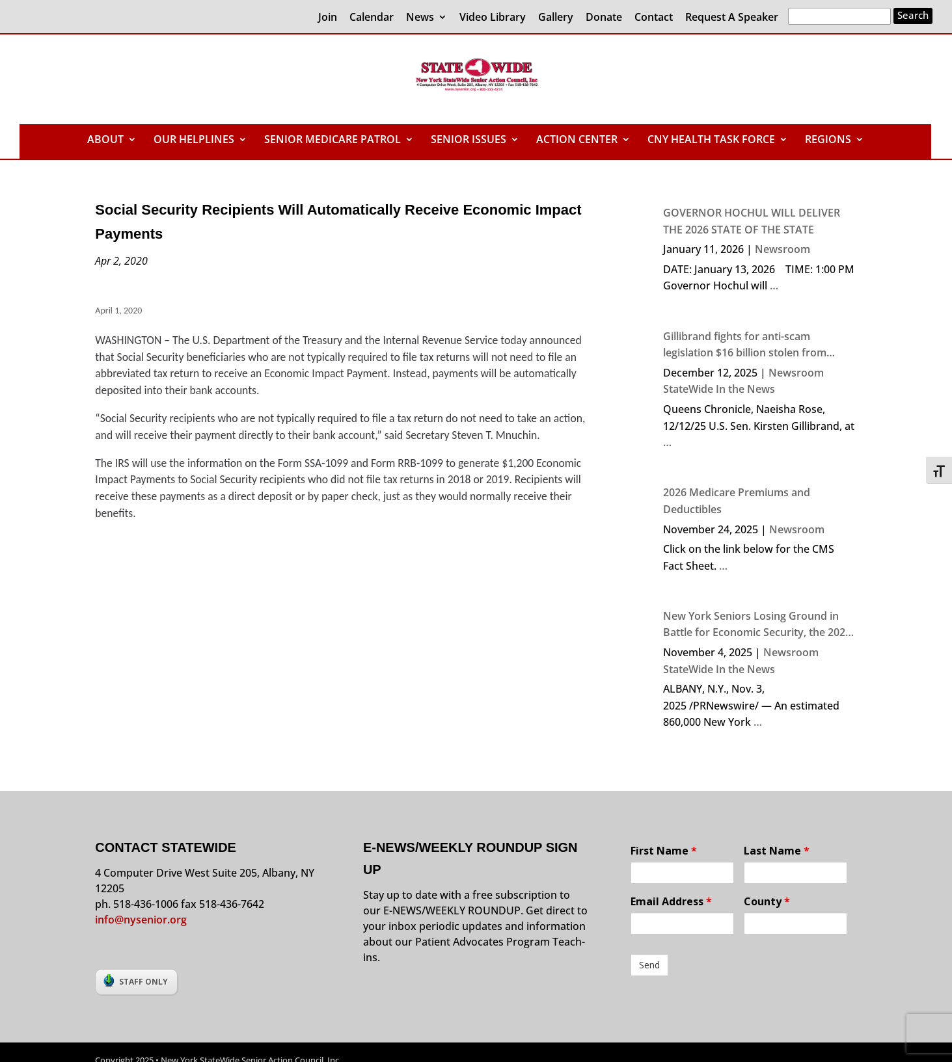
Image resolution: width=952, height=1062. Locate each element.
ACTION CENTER (577, 140)
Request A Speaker (731, 18)
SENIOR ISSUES (468, 140)
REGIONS (828, 140)
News (420, 18)
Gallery (555, 18)
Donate (604, 18)
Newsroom (782, 249)
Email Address (671, 901)
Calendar (371, 18)
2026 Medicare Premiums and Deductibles (736, 500)
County (767, 901)
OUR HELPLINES (194, 140)
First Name (664, 850)
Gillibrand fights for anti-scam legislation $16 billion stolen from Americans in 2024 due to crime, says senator (754, 345)
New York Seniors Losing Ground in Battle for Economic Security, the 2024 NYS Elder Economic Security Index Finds (757, 625)
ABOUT (105, 140)
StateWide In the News (719, 389)
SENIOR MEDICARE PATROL (332, 140)
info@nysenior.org (141, 919)
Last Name (776, 850)
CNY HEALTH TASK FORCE (711, 140)
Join (327, 18)
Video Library (492, 18)
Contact (653, 18)
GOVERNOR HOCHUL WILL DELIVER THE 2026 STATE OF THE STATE (751, 221)
